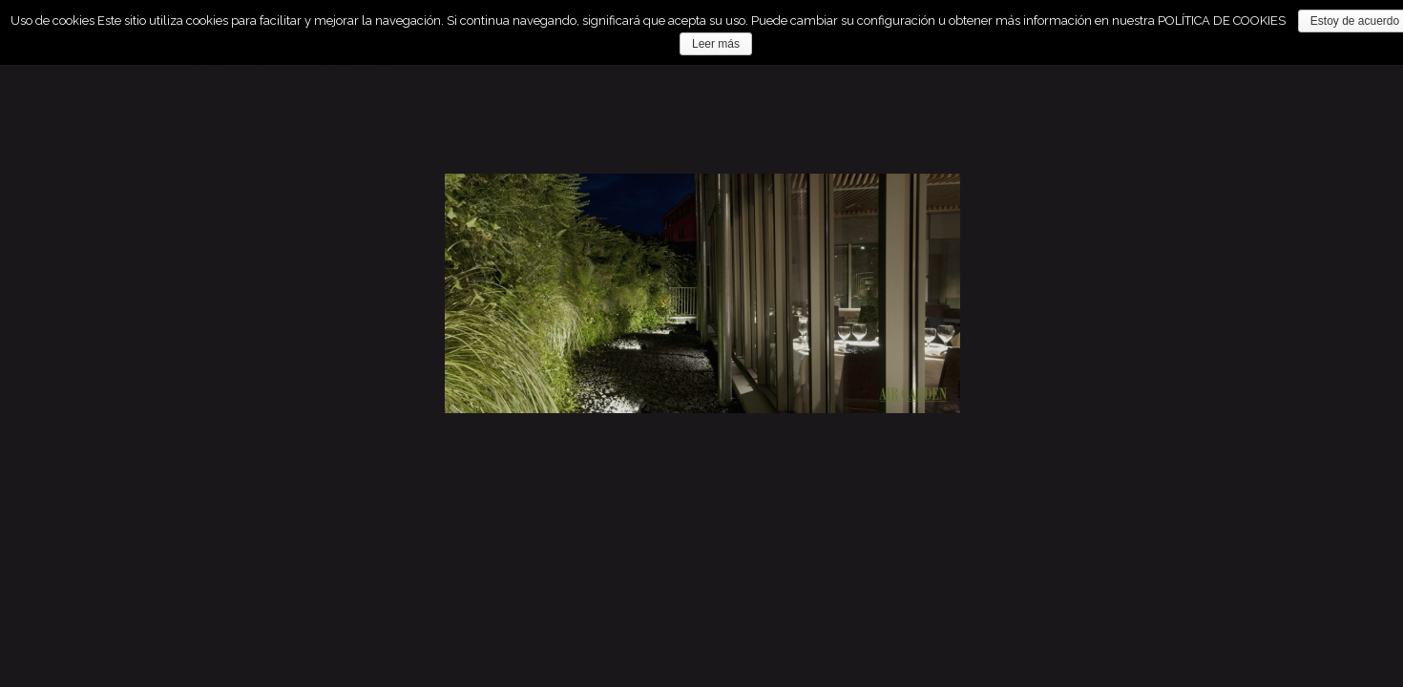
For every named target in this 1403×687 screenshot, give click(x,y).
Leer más (716, 44)
